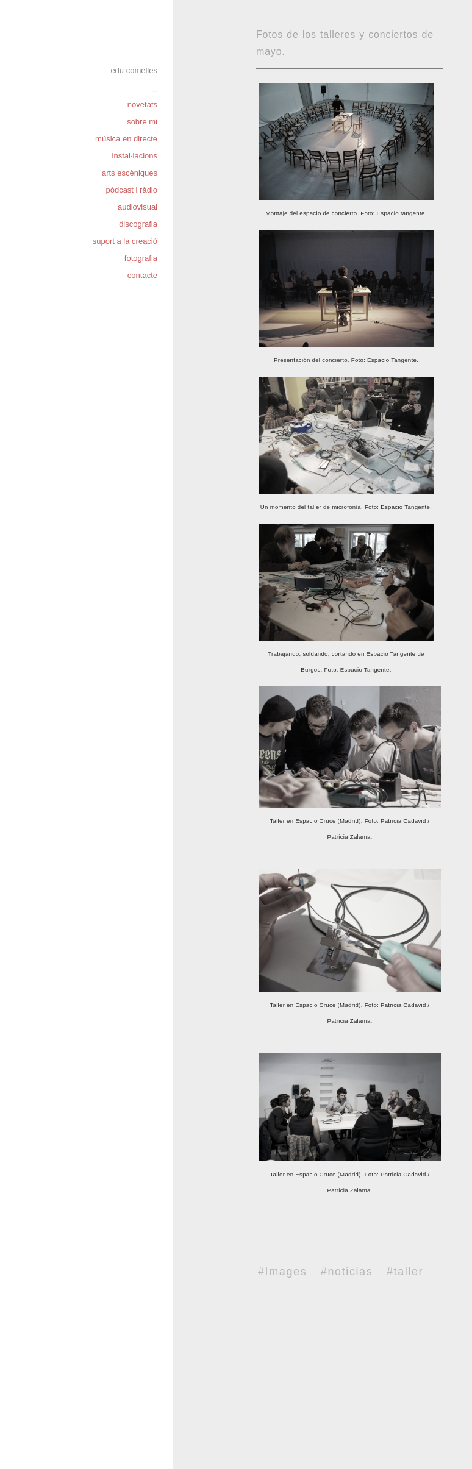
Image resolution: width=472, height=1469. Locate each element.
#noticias (347, 1271)
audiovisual (137, 207)
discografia (138, 224)
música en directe (126, 138)
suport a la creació (125, 241)
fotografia (140, 258)
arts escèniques (129, 172)
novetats (142, 104)
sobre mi (142, 121)
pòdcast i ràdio (131, 189)
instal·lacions (134, 155)
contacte (142, 275)
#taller (405, 1271)
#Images (282, 1271)
